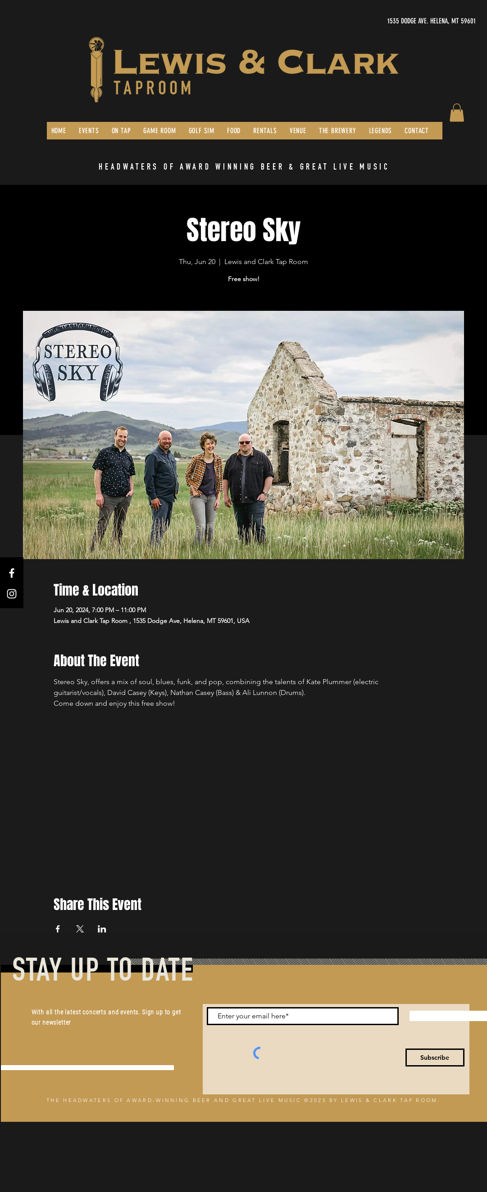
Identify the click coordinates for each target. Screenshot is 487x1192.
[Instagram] (11, 593)
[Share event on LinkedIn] (102, 928)
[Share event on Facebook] (58, 928)
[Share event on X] (80, 928)
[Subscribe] (434, 1058)
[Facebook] (11, 573)
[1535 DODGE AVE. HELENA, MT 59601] (390, 21)
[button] (456, 112)
